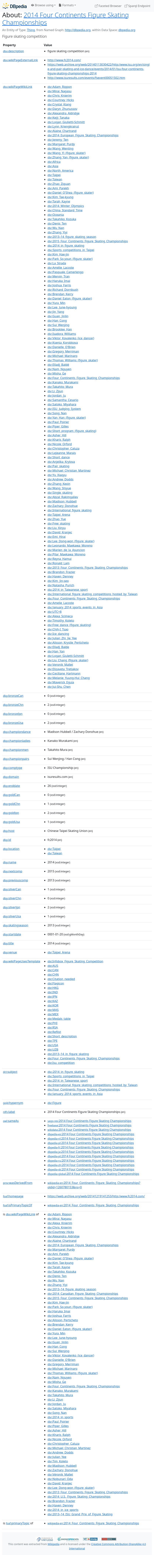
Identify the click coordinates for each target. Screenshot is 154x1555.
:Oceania (56, 215)
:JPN (52, 997)
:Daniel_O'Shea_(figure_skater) (71, 193)
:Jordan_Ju (57, 396)
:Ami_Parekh (58, 188)
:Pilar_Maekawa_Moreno (66, 554)
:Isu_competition (61, 1063)
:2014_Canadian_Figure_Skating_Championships (83, 1294)
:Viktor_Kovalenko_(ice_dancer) (71, 338)
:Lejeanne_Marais (62, 453)
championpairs (16, 759)
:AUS (53, 966)
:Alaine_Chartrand (62, 131)
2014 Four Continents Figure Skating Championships (65, 18)
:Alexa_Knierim (60, 1223)
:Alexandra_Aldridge (64, 113)
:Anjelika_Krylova (61, 462)
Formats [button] (66, 5)
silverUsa (12, 916)
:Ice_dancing (58, 634)
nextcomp (12, 871)
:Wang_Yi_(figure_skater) (66, 153)
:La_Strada (57, 263)
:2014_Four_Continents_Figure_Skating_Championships (93, 1205)
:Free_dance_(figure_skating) (69, 625)
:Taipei (54, 175)
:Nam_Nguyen (59, 369)
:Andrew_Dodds (61, 479)
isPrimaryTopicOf (17, 1205)
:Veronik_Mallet (60, 665)
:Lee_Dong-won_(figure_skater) (71, 541)
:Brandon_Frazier (61, 572)
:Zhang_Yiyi (57, 232)
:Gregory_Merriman (63, 351)
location (11, 849)
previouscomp (15, 880)
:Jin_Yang (56, 312)
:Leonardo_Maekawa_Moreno (70, 546)
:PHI (52, 1023)
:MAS (53, 1010)
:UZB (53, 1050)
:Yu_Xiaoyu (57, 475)
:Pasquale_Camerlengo (65, 272)
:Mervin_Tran (59, 276)
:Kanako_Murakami (63, 382)
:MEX (53, 1014)
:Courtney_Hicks (61, 100)
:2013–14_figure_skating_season (72, 237)
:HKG (53, 988)
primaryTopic (17, 1523)
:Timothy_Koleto (61, 621)
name (9, 862)
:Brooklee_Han (60, 329)
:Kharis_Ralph (59, 440)
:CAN (53, 970)
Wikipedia (54, 1544)
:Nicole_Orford (60, 444)
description (13, 51)
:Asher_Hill (57, 435)
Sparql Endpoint (137, 6)
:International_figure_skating (70, 510)
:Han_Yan (56, 651)
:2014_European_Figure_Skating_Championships (83, 135)
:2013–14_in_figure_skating (68, 1054)
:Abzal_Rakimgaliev (63, 497)
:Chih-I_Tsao (58, 629)
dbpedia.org (126, 30)
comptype (12, 768)
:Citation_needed (61, 979)
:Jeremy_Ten (58, 140)
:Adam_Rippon (60, 87)
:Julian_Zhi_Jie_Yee (62, 638)
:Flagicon (56, 983)
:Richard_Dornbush (63, 290)
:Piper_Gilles (58, 426)
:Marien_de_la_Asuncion (66, 550)
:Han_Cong (57, 321)
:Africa (54, 162)
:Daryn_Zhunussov (62, 109)
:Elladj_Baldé (58, 365)
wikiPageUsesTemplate (21, 961)
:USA (53, 1045)
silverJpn (11, 907)
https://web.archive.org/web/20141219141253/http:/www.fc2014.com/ (96, 1196)
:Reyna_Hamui (59, 559)
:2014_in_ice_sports (63, 1510)
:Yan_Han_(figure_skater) (67, 418)
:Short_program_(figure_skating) (72, 431)
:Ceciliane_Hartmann (64, 673)
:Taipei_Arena (59, 515)
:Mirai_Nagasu (59, 91)
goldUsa (11, 822)
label (9, 1112)
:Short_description (62, 1036)
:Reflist (54, 1032)
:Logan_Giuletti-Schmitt (66, 656)
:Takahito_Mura (60, 387)
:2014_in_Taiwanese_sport (68, 590)
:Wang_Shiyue (59, 488)
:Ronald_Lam (58, 563)
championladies (16, 741)
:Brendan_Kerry (60, 294)
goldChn (11, 804)
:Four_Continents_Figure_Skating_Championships (84, 378)
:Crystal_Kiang (59, 104)
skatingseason (15, 925)
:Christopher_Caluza (63, 448)
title (8, 943)
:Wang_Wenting (61, 148)
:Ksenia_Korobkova (63, 343)
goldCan (11, 795)
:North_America (60, 171)
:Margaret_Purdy (61, 144)
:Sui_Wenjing (58, 325)
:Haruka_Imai (59, 281)
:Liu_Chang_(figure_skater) (68, 660)
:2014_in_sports (60, 1417)
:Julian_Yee (57, 1457)
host (9, 831)
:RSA (53, 1027)
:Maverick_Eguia (61, 682)
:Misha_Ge (57, 373)
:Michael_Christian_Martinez (69, 471)
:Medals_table (59, 1019)
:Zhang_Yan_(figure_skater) (68, 157)
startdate (12, 934)
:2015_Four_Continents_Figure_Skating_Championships (88, 241)
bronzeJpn (12, 714)
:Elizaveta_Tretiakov (63, 669)
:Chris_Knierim (60, 96)
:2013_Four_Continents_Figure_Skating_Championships (88, 568)
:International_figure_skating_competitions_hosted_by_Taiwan (92, 594)
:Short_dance (59, 457)
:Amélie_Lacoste (61, 268)
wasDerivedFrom (17, 1183)
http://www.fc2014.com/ (64, 60)
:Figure (54, 1103)
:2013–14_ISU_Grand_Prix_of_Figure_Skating (80, 1514)
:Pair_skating (58, 466)
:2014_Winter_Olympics (66, 206)
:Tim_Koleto (58, 1461)
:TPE (52, 1041)
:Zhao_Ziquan (59, 184)
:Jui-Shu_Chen (59, 687)
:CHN (53, 975)
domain (11, 777)
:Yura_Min (56, 303)
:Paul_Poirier (58, 422)
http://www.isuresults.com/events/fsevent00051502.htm (86, 78)
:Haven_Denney (60, 576)
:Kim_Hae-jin (58, 254)
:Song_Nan (57, 413)
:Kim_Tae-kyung (61, 197)
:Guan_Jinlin (58, 316)
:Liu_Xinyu (57, 528)
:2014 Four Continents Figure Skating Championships (89, 1121)
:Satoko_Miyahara (62, 404)
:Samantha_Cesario (63, 400)
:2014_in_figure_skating (66, 246)
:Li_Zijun (55, 391)
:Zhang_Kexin (59, 484)
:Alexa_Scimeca (60, 616)
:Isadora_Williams (62, 334)
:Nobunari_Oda (60, 1479)
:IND (53, 992)
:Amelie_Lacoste (61, 603)
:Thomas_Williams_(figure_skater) (73, 360)
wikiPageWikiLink (17, 87)
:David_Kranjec (60, 532)
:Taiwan (55, 179)
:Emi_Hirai (57, 537)
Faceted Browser (108, 6)
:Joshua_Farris (59, 285)
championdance (17, 732)
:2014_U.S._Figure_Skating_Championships (79, 1497)
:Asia (53, 166)
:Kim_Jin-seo (58, 581)
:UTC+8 (55, 612)
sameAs (11, 1121)
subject (10, 1072)
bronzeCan (13, 696)
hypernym (13, 1103)
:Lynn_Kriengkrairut (63, 126)
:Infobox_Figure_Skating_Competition (75, 961)
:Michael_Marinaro (62, 356)
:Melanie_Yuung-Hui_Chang (69, 678)
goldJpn (11, 813)
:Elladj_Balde (58, 647)
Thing (31, 30)
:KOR (53, 1005)
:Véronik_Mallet (60, 1474)
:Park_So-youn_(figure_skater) (70, 259)
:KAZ (53, 1001)
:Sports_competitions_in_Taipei (71, 250)
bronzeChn (13, 705)
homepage (13, 1196)
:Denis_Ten (57, 223)
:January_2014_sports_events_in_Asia (75, 607)
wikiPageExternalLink (20, 60)
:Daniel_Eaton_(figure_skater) (70, 298)
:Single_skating (60, 493)
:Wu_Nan (56, 228)
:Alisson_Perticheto (63, 1320)
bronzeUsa (13, 723)
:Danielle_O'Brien (62, 347)
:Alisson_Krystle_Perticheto (68, 643)
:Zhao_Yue (57, 519)
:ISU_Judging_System (64, 409)
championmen (16, 750)
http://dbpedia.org (77, 30)
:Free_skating (59, 523)
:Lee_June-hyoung (62, 307)
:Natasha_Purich (61, 585)
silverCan (12, 889)
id (7, 840)
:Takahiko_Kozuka (62, 219)
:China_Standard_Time (65, 210)
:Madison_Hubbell (62, 501)
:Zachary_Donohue (63, 506)
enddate (11, 786)
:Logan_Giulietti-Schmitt (66, 122)
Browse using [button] (42, 5)
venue (10, 952)
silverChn (12, 898)
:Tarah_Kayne (59, 201)
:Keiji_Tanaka (58, 118)
